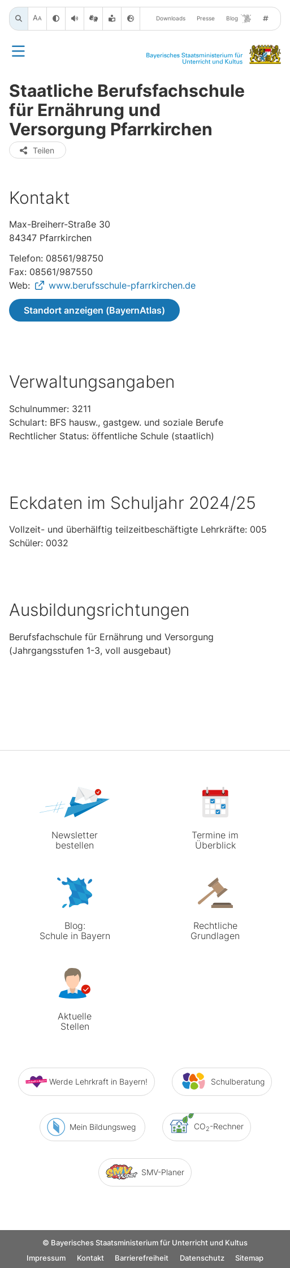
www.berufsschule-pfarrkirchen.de (122, 285)
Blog (238, 18)
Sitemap (249, 1258)
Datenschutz (202, 1258)
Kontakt (90, 1258)
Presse (206, 18)
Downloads (170, 18)
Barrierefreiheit (141, 1258)
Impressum (46, 1258)
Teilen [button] (36, 150)
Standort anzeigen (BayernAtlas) (94, 310)
